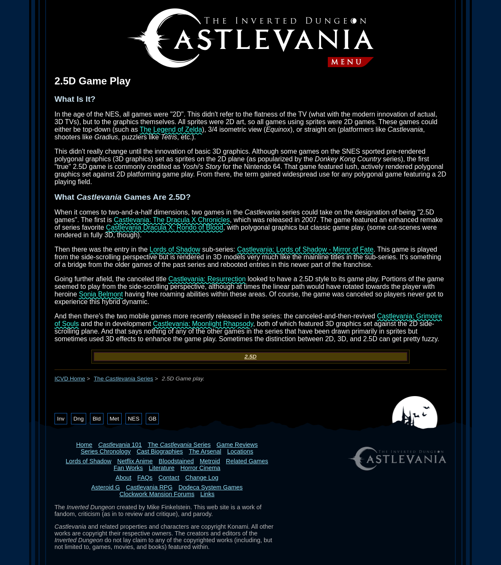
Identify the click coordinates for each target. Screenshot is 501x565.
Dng (79, 419)
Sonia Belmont (101, 294)
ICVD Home (69, 378)
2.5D (251, 356)
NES (133, 419)
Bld (97, 419)
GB (152, 419)
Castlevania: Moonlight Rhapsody (203, 323)
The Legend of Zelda (171, 129)
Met (114, 419)
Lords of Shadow (175, 249)
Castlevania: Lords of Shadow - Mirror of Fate (305, 249)
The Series (123, 378)
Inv (61, 419)
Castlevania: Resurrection (207, 278)
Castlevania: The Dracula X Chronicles (172, 219)
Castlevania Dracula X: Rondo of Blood (164, 227)
